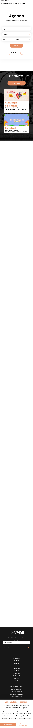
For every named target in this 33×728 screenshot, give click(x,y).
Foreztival (10, 614)
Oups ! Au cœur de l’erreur (24, 188)
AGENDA (16, 660)
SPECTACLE (16, 670)
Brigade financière (7, 309)
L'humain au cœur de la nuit (7, 69)
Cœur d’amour (6, 333)
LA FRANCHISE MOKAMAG (16, 694)
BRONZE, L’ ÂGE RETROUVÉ (22, 286)
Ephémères (4, 237)
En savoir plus (23, 725)
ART (16, 665)
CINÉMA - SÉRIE (17, 668)
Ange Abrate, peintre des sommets (5, 141)
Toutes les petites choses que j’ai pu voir (24, 310)
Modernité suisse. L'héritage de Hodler (7, 165)
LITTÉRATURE (16, 673)
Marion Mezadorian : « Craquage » (8, 455)
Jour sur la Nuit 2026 (23, 93)
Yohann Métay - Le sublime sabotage (7, 504)
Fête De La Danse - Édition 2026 (24, 381)
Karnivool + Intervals (5, 431)
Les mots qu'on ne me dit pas (24, 431)
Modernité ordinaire (5, 115)
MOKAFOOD (16, 675)
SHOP (16, 680)
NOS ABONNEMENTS (16, 689)
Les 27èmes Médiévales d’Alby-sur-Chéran (7, 406)
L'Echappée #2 (5, 261)
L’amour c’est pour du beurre (24, 407)
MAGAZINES (16, 658)
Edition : (16, 640)
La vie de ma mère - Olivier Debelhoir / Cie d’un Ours (24, 453)
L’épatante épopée (24, 504)
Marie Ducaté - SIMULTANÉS (6, 189)
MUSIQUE (16, 663)
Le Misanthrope (6, 359)
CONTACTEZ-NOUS (16, 697)
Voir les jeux (16, 570)
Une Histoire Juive (24, 116)
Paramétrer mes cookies (23, 724)
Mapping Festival (7, 383)
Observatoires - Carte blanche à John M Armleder (23, 141)
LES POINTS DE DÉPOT (16, 687)
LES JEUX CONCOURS (16, 692)
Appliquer (16, 45)
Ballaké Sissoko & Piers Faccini (24, 528)
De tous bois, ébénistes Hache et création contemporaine (24, 236)
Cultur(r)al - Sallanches (11, 591)
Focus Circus (22, 335)
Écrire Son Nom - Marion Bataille (23, 165)
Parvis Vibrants (23, 359)
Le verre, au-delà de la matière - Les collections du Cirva (24, 212)
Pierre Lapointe (6, 480)
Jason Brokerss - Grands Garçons (23, 479)
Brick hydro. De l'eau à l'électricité (8, 93)
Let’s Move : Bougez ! (24, 67)
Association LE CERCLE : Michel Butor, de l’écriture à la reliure (8, 211)
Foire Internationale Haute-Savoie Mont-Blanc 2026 (8, 285)
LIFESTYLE (16, 678)
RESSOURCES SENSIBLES (22, 262)
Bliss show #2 (6, 528)
